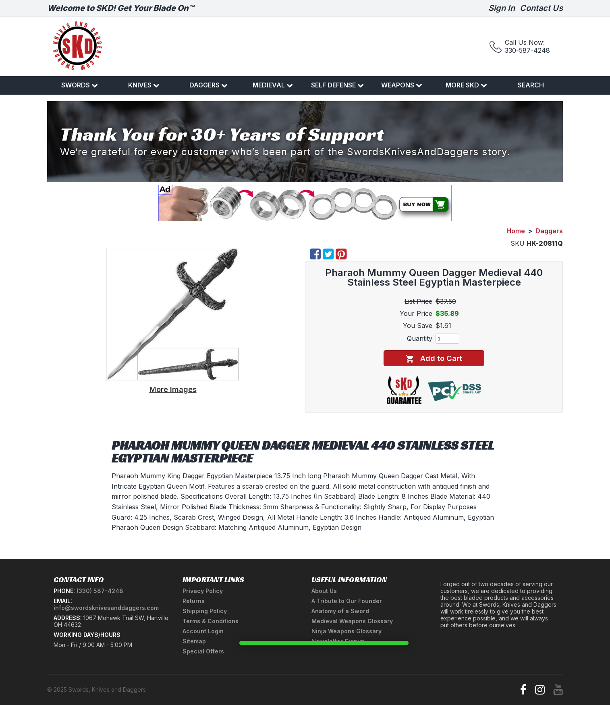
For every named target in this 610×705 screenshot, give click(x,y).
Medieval (273, 85)
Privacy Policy (203, 590)
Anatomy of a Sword (340, 611)
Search (531, 85)
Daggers (208, 85)
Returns (194, 600)
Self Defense (337, 85)
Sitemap (194, 641)
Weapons (401, 85)
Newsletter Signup (338, 641)
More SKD (466, 85)
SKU (517, 243)
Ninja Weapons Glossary (346, 631)
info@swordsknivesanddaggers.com (106, 607)
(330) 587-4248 (100, 590)
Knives (144, 85)
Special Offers (203, 651)
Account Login (203, 631)
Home (515, 231)
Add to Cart (434, 358)
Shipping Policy (205, 611)
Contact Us (541, 8)
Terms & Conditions (211, 621)
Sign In (501, 8)
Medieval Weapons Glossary (352, 621)
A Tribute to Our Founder (346, 600)
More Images (173, 389)
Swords (79, 85)
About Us (324, 590)
